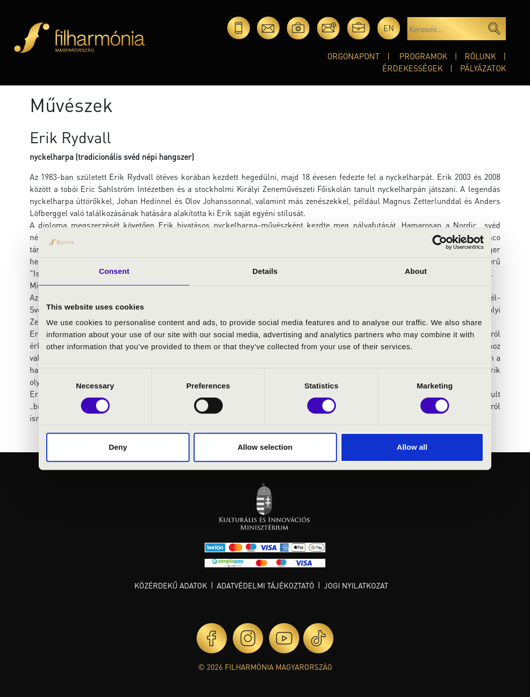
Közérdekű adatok (170, 585)
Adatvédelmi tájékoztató (265, 585)
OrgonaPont (353, 56)
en (388, 28)
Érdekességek (412, 68)
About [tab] (416, 271)
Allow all (412, 447)
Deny (118, 447)
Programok (423, 56)
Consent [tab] (114, 271)
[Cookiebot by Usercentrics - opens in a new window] (440, 242)
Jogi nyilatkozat (356, 585)
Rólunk (480, 56)
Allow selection (264, 447)
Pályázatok (483, 68)
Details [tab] (265, 271)
